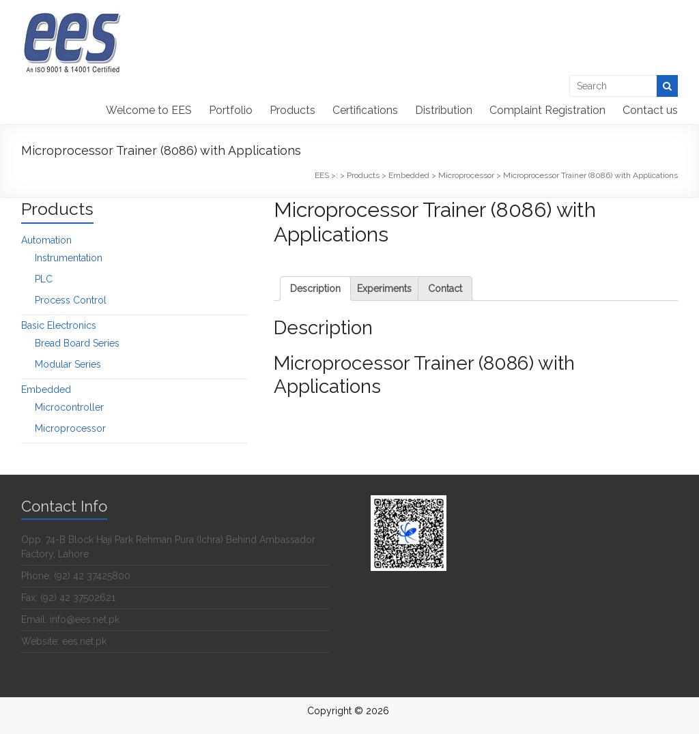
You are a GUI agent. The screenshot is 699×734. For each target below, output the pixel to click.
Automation (46, 240)
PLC (44, 279)
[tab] (315, 288)
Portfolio (231, 110)
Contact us (650, 110)
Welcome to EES (149, 110)
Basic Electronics (58, 325)
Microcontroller (69, 407)
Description (315, 288)
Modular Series (68, 364)
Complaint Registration (547, 110)
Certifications (365, 110)
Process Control (70, 300)
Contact (445, 288)
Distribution (443, 110)
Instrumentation (68, 257)
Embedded (46, 389)
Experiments (384, 288)
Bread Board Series (77, 343)
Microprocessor (70, 428)
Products (292, 110)
